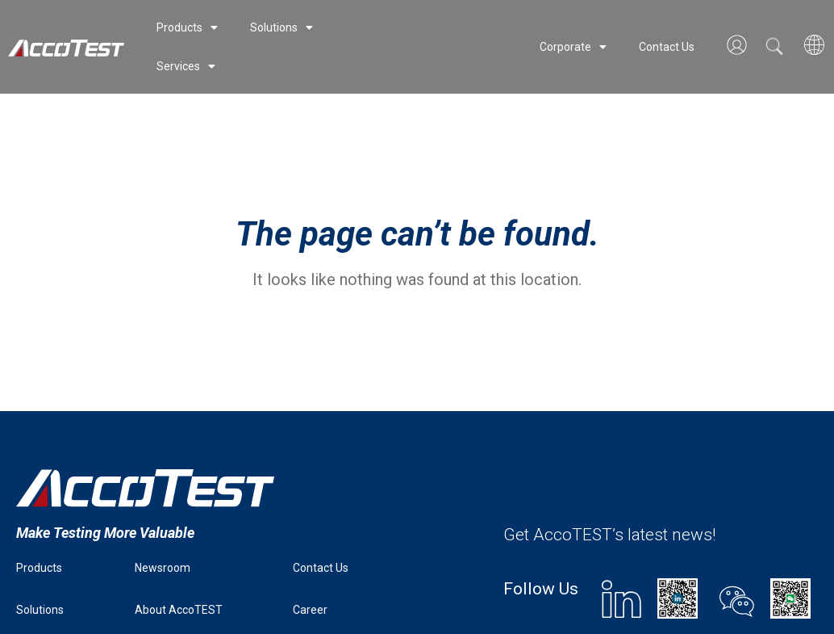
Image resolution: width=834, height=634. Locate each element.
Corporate (573, 47)
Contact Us (666, 46)
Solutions (281, 27)
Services (185, 66)
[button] (774, 46)
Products (187, 27)
